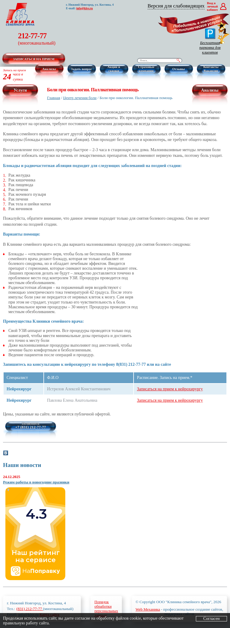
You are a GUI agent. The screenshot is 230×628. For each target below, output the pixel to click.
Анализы (49, 69)
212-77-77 (36, 39)
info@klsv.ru (84, 8)
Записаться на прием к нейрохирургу (170, 389)
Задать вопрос (81, 69)
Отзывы (178, 69)
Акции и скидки (114, 68)
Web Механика (148, 609)
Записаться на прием (34, 59)
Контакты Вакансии (211, 68)
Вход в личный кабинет (212, 6)
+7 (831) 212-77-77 (30, 427)
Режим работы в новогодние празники (36, 482)
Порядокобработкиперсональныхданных (106, 609)
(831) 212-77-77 (29, 608)
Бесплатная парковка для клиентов (209, 41)
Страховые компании (146, 68)
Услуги (20, 90)
